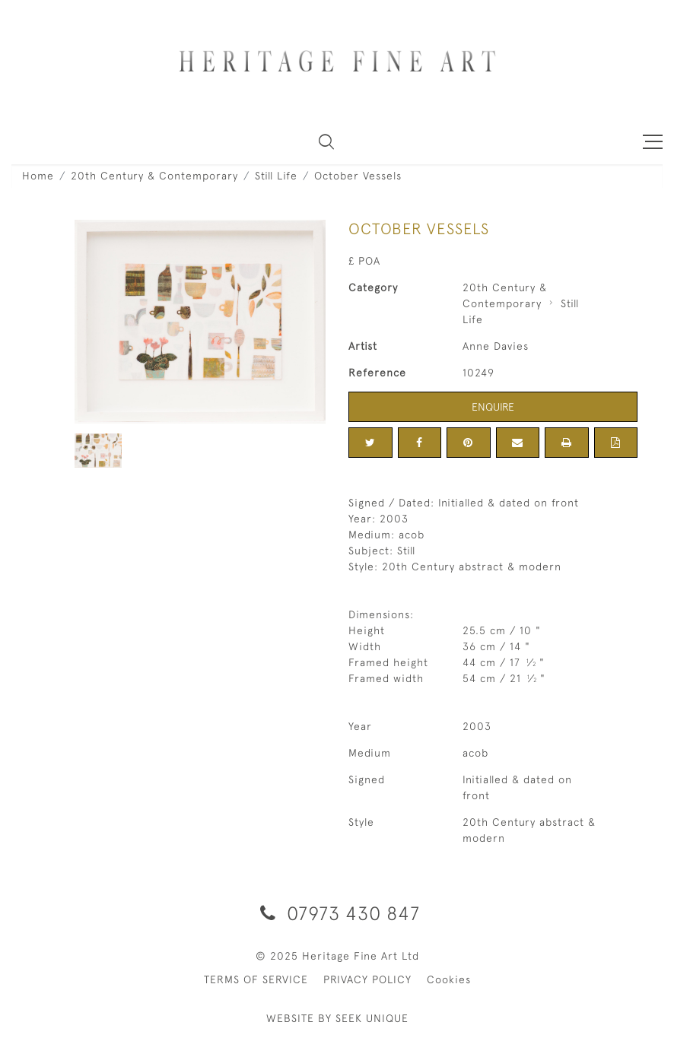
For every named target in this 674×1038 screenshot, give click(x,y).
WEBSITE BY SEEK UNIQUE (337, 1018)
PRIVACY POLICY (367, 979)
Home (38, 176)
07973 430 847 (337, 913)
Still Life (276, 176)
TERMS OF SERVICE (256, 979)
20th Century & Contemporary (154, 176)
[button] (326, 141)
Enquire (493, 407)
